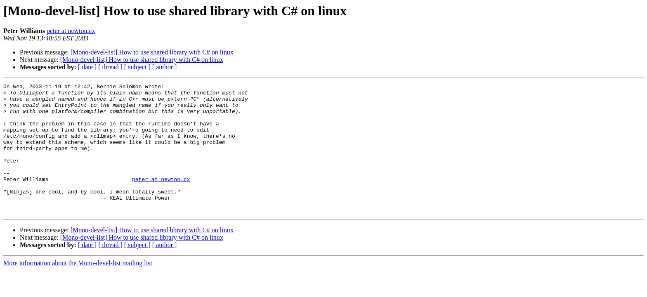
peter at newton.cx (71, 30)
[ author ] (164, 67)
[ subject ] (137, 67)
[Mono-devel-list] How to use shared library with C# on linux (152, 52)
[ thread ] (110, 67)
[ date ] (87, 67)
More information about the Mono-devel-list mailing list (77, 288)
